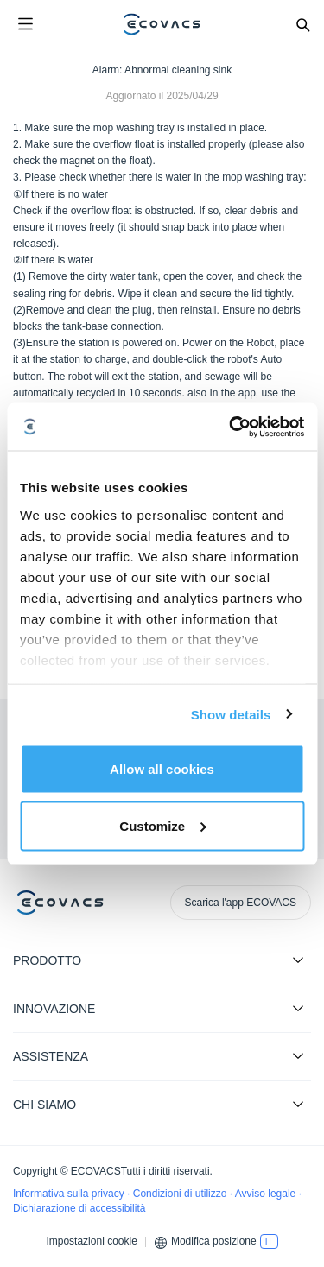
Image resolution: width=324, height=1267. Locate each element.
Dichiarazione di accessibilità (79, 1208)
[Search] (302, 24)
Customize (162, 825)
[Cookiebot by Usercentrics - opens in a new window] (230, 426)
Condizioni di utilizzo (181, 1194)
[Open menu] (25, 24)
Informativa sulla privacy (70, 1194)
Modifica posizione (214, 1241)
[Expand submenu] (298, 959)
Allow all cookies (162, 769)
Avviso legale (267, 1194)
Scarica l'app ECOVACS (240, 902)
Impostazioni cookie (91, 1241)
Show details (231, 713)
